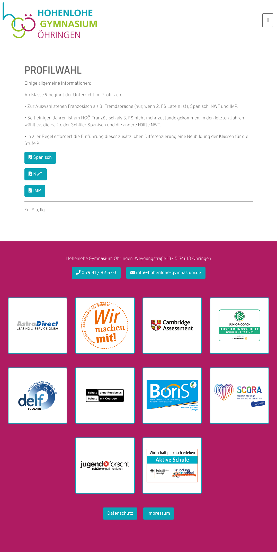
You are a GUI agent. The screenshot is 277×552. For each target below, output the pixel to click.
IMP (35, 191)
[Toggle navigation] (267, 20)
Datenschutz (120, 513)
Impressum (158, 513)
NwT (35, 174)
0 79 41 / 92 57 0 (96, 273)
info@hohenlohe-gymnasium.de (165, 273)
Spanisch (40, 158)
